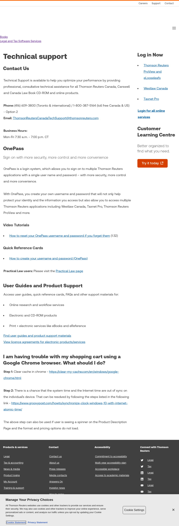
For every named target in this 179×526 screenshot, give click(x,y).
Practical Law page (69, 271)
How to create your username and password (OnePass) (48, 258)
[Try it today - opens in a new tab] (152, 163)
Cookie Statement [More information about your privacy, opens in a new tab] (16, 522)
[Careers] (143, 3)
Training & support (14, 488)
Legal (7, 456)
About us (54, 462)
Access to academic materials (112, 475)
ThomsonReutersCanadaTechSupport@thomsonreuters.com (56, 118)
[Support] (156, 3)
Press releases (57, 469)
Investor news (57, 488)
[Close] (173, 510)
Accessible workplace (107, 469)
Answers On (56, 481)
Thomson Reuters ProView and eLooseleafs (156, 71)
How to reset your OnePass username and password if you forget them (59, 235)
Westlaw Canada (156, 88)
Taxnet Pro (151, 99)
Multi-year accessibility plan (110, 462)
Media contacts (58, 475)
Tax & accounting (13, 462)
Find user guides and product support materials (37, 335)
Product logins (12, 475)
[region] (89, 510)
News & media (12, 469)
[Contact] (169, 3)
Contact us (55, 456)
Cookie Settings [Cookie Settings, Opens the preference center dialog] (134, 510)
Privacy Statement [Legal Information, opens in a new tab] (37, 522)
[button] (4, 37)
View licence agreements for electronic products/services (44, 342)
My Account (10, 481)
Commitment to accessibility (111, 456)
